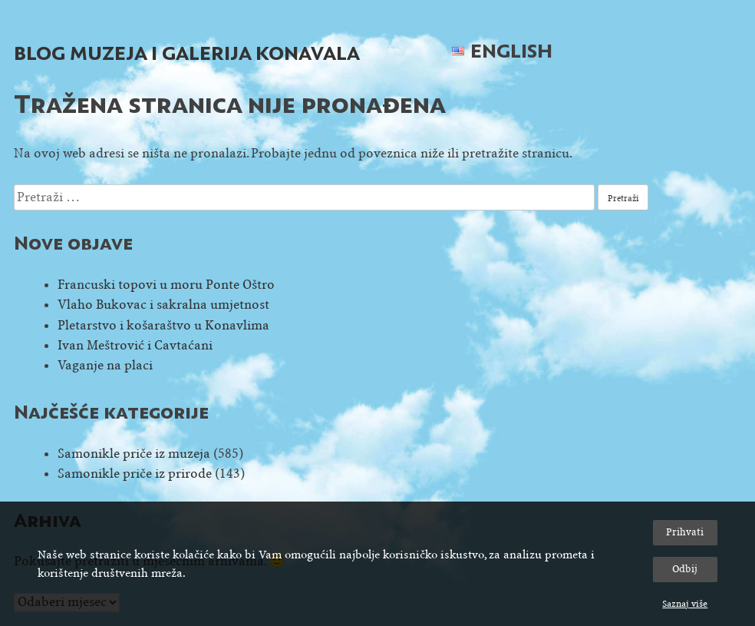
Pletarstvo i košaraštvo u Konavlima (163, 325)
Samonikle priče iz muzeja (134, 453)
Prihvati (685, 531)
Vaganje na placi (105, 365)
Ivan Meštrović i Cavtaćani (135, 345)
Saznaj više (684, 604)
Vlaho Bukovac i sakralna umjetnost (163, 304)
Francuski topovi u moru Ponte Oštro (166, 285)
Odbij (684, 568)
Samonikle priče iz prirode (135, 473)
